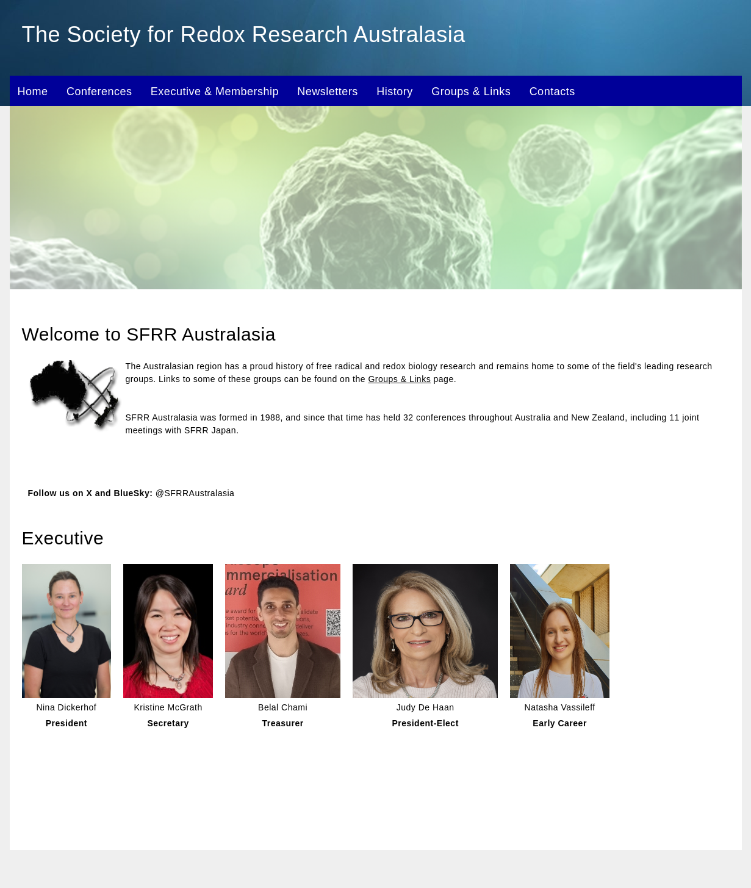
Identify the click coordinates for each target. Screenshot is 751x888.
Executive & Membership (215, 91)
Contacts (552, 91)
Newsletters (327, 91)
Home (33, 91)
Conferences (99, 91)
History (394, 91)
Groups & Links (471, 91)
